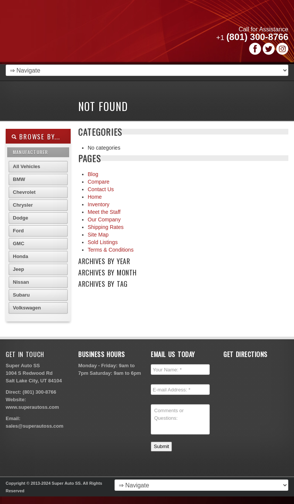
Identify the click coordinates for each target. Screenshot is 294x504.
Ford (18, 230)
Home (95, 197)
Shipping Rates (106, 227)
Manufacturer (30, 152)
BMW (19, 179)
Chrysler (23, 205)
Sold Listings (103, 242)
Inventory (99, 204)
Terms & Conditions (110, 250)
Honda (20, 256)
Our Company (104, 219)
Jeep (18, 269)
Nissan (21, 282)
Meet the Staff (104, 212)
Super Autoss (99, 35)
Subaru (21, 295)
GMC (18, 243)
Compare (99, 182)
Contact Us (101, 189)
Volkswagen (27, 308)
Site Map (98, 235)
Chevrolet (24, 192)
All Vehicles (26, 166)
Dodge (20, 218)
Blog (93, 174)
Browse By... (35, 136)
